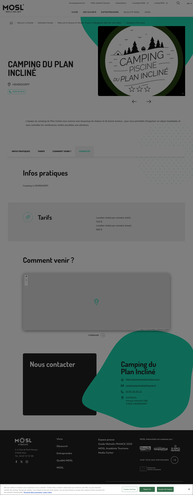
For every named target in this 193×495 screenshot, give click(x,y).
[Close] (189, 491)
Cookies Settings (129, 492)
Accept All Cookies (165, 492)
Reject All (147, 492)
